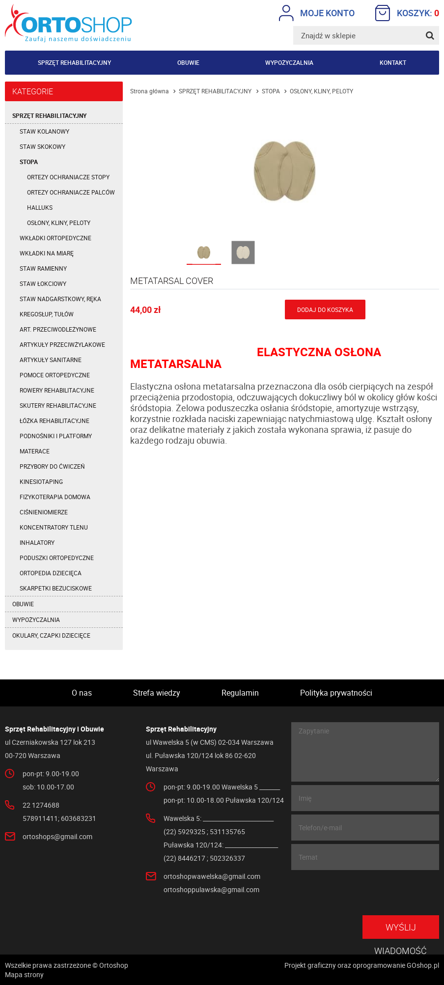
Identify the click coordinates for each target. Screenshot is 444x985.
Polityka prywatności (336, 692)
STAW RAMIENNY (43, 268)
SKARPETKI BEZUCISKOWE (56, 588)
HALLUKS (40, 207)
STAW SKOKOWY (42, 146)
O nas (82, 692)
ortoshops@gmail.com (57, 836)
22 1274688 (41, 805)
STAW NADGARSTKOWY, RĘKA (60, 299)
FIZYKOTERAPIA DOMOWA (55, 497)
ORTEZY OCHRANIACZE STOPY (68, 177)
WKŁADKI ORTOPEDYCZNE (55, 238)
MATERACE (35, 451)
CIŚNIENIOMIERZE (44, 512)
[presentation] (364, 892)
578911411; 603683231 (59, 818)
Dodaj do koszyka (325, 309)
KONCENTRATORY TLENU (54, 527)
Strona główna (149, 91)
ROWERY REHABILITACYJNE (57, 390)
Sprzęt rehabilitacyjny (74, 62)
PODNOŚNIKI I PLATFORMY (56, 436)
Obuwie (188, 62)
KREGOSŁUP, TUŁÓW (47, 314)
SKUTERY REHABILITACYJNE (58, 405)
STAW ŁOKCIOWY (43, 283)
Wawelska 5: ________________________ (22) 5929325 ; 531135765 (219, 825)
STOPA (29, 162)
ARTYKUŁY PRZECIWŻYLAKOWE (62, 344)
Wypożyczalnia (289, 62)
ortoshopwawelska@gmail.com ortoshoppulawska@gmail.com (212, 883)
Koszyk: (407, 13)
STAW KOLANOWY (44, 131)
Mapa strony (24, 974)
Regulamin (240, 692)
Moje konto (317, 13)
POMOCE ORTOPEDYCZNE (55, 375)
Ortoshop (68, 23)
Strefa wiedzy (156, 692)
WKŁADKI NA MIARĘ (47, 253)
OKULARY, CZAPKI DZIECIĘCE (51, 635)
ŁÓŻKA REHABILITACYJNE (54, 420)
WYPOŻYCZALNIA (36, 619)
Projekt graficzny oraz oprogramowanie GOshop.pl (361, 965)
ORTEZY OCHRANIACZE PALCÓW (71, 192)
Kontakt (393, 62)
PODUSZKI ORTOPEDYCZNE (57, 558)
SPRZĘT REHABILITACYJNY (49, 115)
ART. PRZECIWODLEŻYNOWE (58, 329)
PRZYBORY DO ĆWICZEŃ (52, 466)
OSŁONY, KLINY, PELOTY (58, 222)
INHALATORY (37, 542)
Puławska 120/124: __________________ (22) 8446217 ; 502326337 (221, 851)
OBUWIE (23, 604)
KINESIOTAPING (41, 481)
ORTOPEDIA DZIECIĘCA (51, 573)
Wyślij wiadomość (400, 930)
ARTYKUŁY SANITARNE (51, 360)
